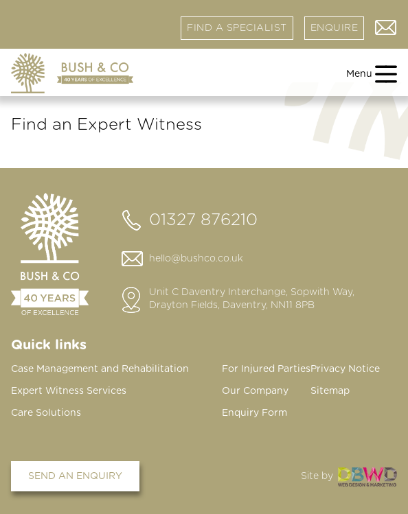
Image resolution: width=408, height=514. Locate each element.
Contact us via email (386, 27)
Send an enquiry (75, 476)
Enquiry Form (254, 413)
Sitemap (330, 391)
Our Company (255, 391)
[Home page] (72, 73)
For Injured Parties (266, 369)
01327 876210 (203, 220)
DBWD (367, 476)
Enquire (334, 28)
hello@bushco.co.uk (196, 259)
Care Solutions (46, 413)
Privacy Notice (345, 369)
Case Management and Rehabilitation (100, 369)
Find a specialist (237, 28)
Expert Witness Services (68, 391)
